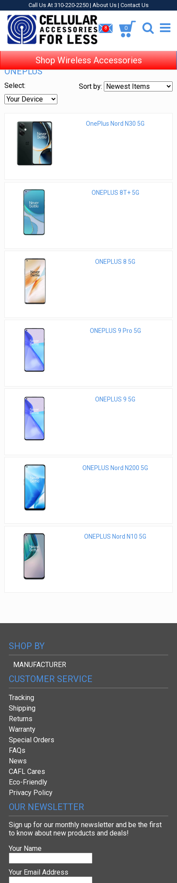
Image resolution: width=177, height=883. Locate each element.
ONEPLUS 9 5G (115, 399)
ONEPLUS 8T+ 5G (115, 192)
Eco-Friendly (28, 782)
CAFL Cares (27, 771)
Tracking (21, 697)
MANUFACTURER (39, 664)
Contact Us (134, 5)
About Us (104, 5)
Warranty (22, 729)
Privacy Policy (31, 792)
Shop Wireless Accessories (88, 52)
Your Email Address (38, 872)
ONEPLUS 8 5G (115, 261)
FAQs (17, 750)
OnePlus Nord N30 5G (115, 123)
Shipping (22, 708)
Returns (20, 719)
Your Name (25, 848)
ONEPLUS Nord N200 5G (115, 467)
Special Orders (31, 740)
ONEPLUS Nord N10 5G (115, 536)
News (18, 761)
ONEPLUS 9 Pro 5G (115, 330)
